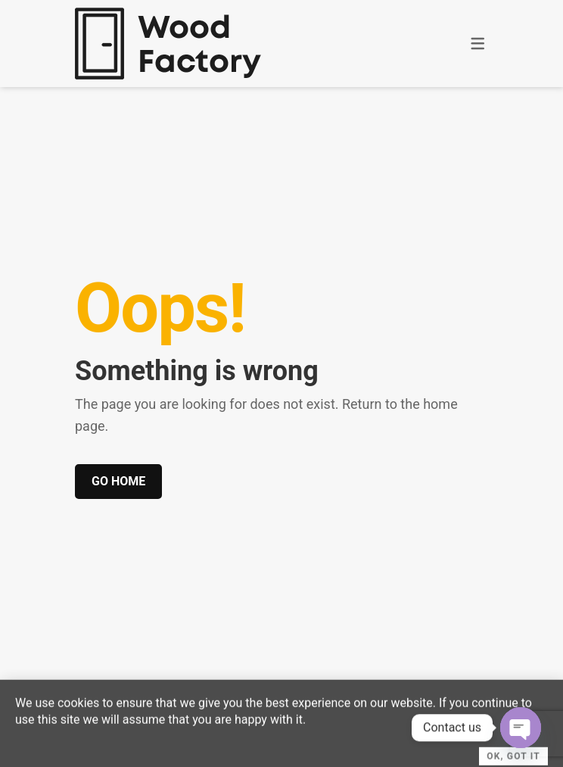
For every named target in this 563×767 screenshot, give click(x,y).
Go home (118, 481)
